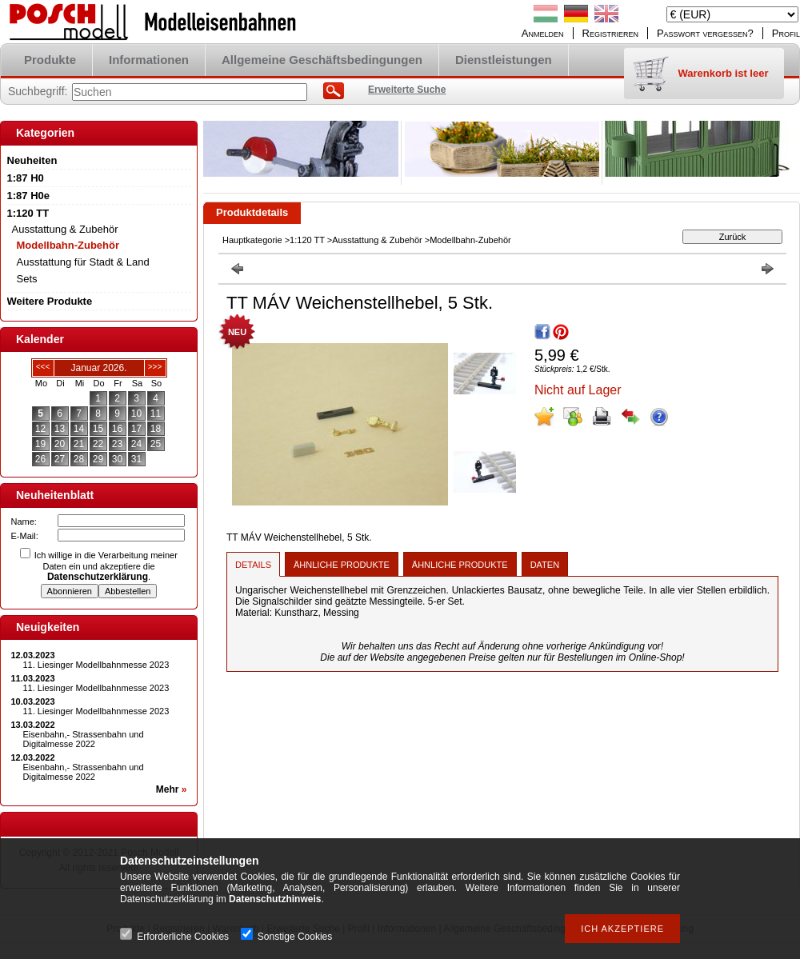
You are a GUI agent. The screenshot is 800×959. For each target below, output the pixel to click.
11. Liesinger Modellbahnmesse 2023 (96, 664)
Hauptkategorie (252, 240)
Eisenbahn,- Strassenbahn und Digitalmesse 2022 (83, 739)
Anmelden (543, 33)
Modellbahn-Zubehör (68, 245)
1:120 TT (307, 240)
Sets (27, 279)
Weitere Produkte (50, 301)
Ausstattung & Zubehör (377, 240)
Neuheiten (32, 160)
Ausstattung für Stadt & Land (83, 262)
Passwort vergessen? (705, 33)
